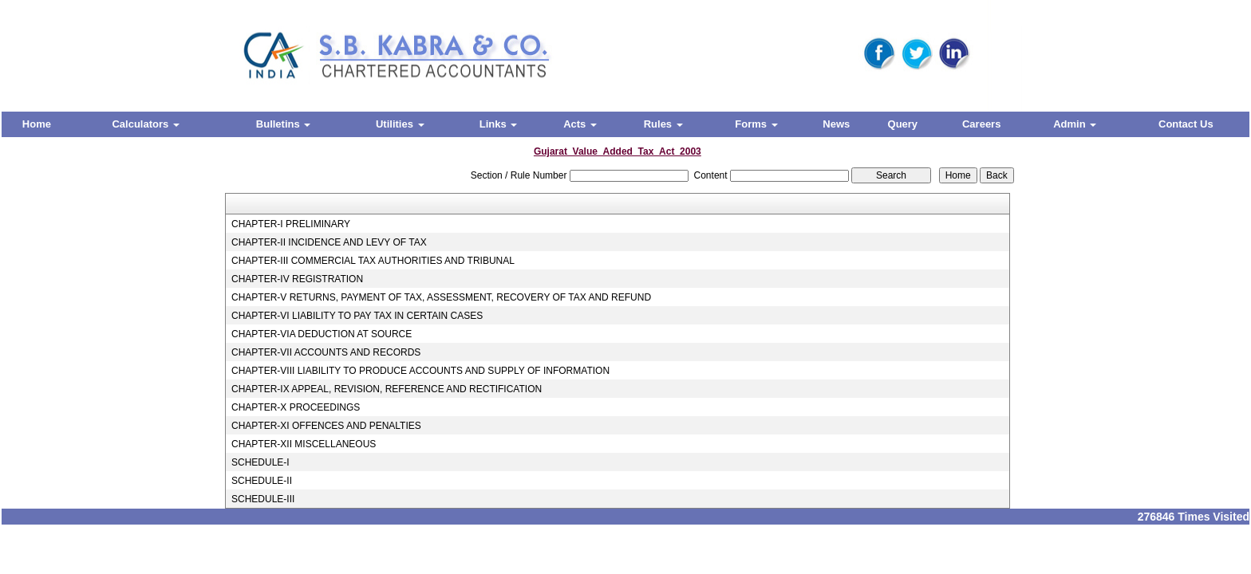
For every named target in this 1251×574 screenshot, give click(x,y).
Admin (1074, 124)
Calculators (145, 124)
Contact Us (1186, 124)
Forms (756, 124)
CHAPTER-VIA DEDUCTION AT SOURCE (321, 334)
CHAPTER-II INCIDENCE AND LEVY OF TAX (329, 242)
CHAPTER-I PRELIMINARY (290, 224)
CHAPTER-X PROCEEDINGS (295, 407)
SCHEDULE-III (262, 499)
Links (498, 124)
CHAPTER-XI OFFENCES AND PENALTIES (326, 425)
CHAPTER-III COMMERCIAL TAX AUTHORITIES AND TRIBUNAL (373, 260)
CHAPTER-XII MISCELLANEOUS (303, 444)
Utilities (400, 124)
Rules (663, 124)
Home (36, 124)
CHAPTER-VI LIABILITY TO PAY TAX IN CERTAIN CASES (357, 315)
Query (903, 124)
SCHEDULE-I (260, 462)
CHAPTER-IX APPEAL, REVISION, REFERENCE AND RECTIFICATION (386, 389)
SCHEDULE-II (261, 480)
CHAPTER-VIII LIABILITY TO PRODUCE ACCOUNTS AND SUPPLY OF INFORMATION (420, 370)
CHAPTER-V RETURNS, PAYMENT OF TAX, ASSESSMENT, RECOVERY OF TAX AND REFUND (441, 297)
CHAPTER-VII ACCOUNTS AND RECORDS (325, 352)
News (836, 124)
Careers (981, 124)
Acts (580, 124)
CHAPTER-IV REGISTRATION (297, 279)
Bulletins (283, 124)
